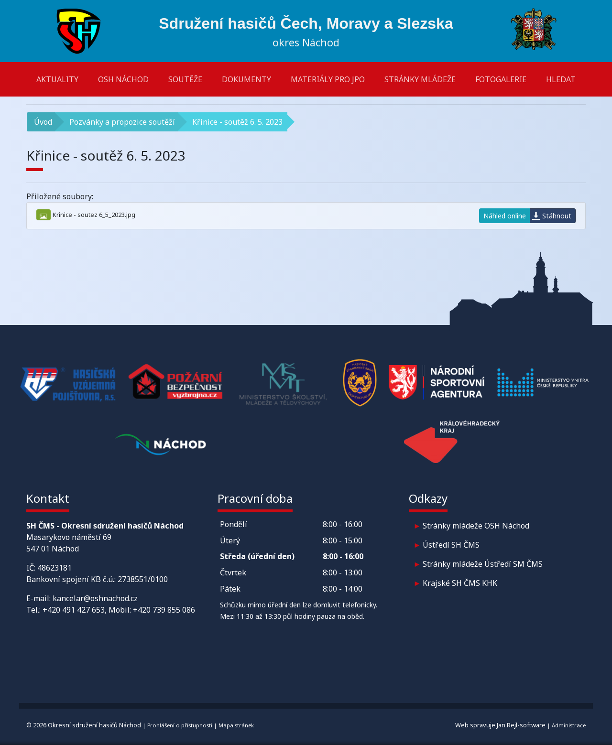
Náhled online (504, 215)
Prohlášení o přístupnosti (179, 725)
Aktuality (57, 79)
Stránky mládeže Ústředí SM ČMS (483, 564)
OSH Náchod (123, 79)
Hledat (561, 79)
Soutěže (185, 79)
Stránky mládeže (420, 79)
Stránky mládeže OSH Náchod (476, 525)
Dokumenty (246, 79)
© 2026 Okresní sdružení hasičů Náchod (83, 725)
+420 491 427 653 (74, 610)
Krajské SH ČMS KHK (460, 583)
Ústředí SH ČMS (451, 545)
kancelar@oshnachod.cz (95, 598)
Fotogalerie (500, 79)
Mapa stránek (236, 725)
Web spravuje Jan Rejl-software (500, 725)
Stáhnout (556, 215)
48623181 (54, 567)
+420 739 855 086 (164, 610)
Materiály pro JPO (328, 79)
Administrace (569, 725)
